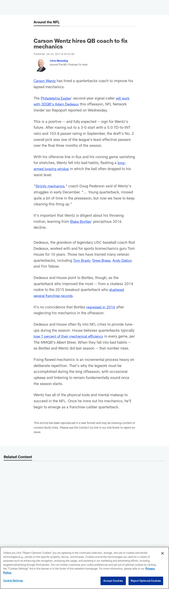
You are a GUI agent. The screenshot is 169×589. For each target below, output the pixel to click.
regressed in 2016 (101, 307)
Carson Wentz (45, 80)
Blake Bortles (81, 221)
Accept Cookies (113, 580)
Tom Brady (82, 260)
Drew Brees (102, 260)
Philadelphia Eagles (57, 98)
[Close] (162, 553)
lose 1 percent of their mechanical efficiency (70, 336)
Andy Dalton (124, 260)
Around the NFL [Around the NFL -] (47, 22)
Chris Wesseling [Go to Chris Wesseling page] (59, 60)
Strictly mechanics (50, 185)
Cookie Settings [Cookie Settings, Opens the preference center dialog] (13, 580)
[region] (84, 568)
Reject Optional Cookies (146, 580)
